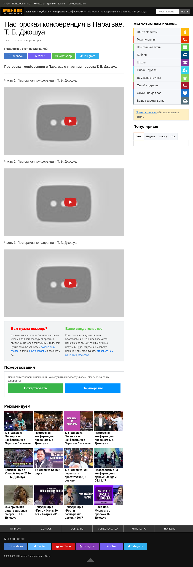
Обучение (77, 528)
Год (173, 136)
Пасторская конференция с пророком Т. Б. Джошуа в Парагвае (45, 440)
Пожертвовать (35, 388)
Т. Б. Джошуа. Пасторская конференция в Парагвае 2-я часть (78, 438)
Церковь (46, 528)
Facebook (15, 56)
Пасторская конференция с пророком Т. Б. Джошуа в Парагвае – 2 (105, 440)
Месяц (163, 136)
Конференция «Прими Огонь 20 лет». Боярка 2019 (47, 510)
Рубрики (44, 11)
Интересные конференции (68, 11)
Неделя (150, 136)
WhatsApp (63, 56)
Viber (40, 56)
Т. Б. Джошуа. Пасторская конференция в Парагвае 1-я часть (18, 438)
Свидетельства (108, 528)
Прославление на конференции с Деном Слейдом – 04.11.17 (107, 475)
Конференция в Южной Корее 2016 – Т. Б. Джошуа (18, 473)
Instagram (88, 546)
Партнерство (93, 388)
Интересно (139, 528)
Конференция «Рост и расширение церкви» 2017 (74, 512)
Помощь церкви (146, 112)
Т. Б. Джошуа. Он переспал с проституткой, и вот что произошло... (76, 477)
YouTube (63, 546)
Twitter (39, 546)
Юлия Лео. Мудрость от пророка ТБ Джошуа (103, 512)
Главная (31, 11)
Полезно (170, 528)
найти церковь (37, 351)
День (138, 136)
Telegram (87, 56)
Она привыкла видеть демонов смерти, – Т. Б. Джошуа (16, 512)
